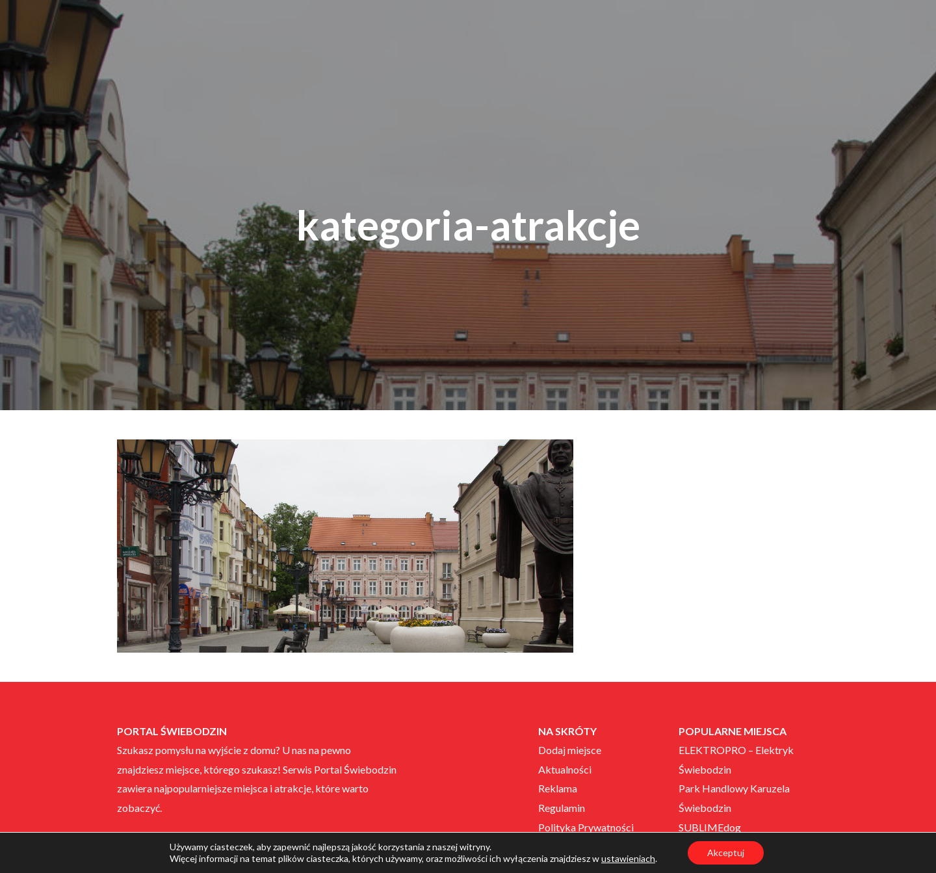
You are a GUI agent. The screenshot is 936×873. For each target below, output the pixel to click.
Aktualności (565, 769)
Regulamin (561, 807)
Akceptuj (725, 852)
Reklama (557, 788)
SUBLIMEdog (710, 827)
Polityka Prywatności (586, 827)
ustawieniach (628, 858)
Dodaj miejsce (569, 750)
